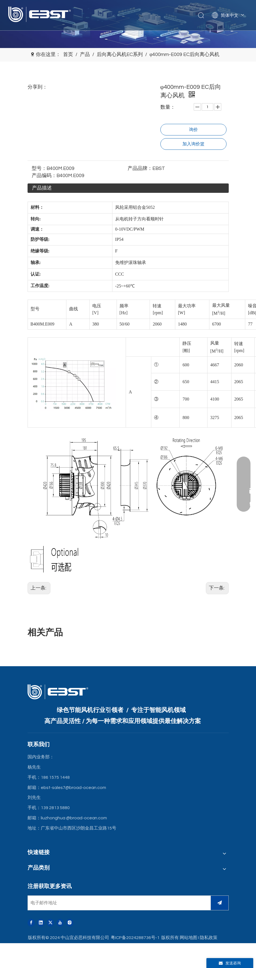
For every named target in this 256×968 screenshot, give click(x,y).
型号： (39, 168)
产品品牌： (140, 168)
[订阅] (220, 902)
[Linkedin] (40, 923)
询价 (193, 129)
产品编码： (44, 175)
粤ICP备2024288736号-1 (135, 937)
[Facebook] (31, 923)
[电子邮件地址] (118, 903)
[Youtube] (60, 923)
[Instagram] (69, 923)
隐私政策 (208, 937)
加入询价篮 (193, 144)
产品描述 (42, 188)
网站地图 (188, 937)
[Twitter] (50, 923)
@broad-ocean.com (86, 818)
